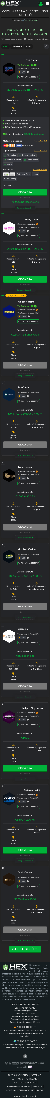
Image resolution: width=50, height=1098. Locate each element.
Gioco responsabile (24, 1082)
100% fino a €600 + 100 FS (25, 576)
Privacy (37, 1086)
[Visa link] (19, 145)
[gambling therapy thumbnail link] (30, 1067)
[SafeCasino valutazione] (28, 396)
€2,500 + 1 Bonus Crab (25, 334)
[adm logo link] (41, 1063)
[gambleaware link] (28, 1063)
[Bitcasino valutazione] (28, 637)
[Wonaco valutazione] (28, 316)
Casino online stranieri (25, 1013)
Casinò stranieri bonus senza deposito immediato (25, 1035)
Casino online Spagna (35, 1047)
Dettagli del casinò (24, 208)
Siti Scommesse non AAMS (17, 1030)
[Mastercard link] (6, 145)
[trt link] (25, 1056)
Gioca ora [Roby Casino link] (25, 279)
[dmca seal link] (15, 1063)
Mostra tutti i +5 (40, 141)
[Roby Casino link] (9, 228)
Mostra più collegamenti (25, 1096)
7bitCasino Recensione (25, 202)
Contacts (17, 1078)
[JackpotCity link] (9, 717)
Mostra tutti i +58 (40, 170)
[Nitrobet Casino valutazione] (28, 558)
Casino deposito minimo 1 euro (25, 1016)
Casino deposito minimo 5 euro (25, 1019)
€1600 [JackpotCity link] (25, 738)
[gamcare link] (10, 1063)
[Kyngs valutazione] (28, 478)
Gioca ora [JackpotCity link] (25, 768)
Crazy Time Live (38, 1030)
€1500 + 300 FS (25, 496)
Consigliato (17, 46)
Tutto (5, 46)
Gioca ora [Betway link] (25, 850)
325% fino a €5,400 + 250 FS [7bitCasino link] (25, 90)
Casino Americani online (36, 1044)
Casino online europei (13, 1044)
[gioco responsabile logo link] (19, 1067)
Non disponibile (25, 656)
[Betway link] (9, 799)
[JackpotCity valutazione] (28, 719)
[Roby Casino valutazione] (28, 231)
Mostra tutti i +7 (40, 151)
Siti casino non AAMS (25, 1007)
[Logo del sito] (18, 3)
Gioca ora (25, 365)
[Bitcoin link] (12, 145)
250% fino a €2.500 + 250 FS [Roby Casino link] (25, 249)
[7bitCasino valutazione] (28, 72)
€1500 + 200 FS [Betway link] (25, 819)
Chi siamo (31, 1078)
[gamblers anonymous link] (25, 1067)
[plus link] (6, 1063)
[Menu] (47, 3)
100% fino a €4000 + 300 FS (25, 414)
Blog (40, 1090)
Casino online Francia (14, 1047)
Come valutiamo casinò (20, 1090)
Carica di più (25, 949)
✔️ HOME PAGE (30, 20)
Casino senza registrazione (25, 1010)
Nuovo (28, 46)
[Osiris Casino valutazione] (28, 881)
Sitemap (36, 1075)
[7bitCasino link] (9, 69)
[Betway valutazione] (28, 801)
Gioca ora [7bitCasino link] (25, 192)
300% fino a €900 (25, 899)
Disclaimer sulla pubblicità (11, 39)
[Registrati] (40, 3)
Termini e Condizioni (18, 1086)
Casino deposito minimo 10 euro (25, 1022)
